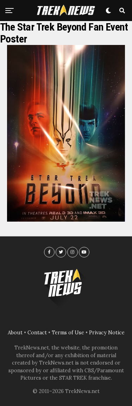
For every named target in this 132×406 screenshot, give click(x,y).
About (15, 332)
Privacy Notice (107, 332)
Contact (37, 332)
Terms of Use (68, 332)
